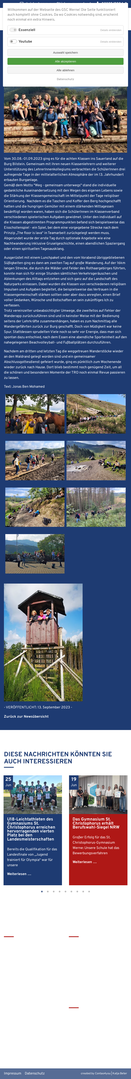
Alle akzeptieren (65, 61)
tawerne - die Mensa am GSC (91, 1014)
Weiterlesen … (19, 874)
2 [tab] (48, 892)
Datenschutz (35, 1073)
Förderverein (79, 956)
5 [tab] (65, 892)
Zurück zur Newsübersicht (26, 716)
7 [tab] (77, 892)
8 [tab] (83, 892)
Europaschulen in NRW (87, 1034)
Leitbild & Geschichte (86, 943)
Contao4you (103, 1073)
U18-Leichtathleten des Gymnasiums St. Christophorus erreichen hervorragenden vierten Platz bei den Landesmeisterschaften (31, 829)
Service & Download (84, 963)
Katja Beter (120, 1073)
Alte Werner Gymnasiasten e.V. (93, 1047)
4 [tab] (60, 892)
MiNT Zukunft (80, 1040)
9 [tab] (89, 892)
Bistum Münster (81, 1027)
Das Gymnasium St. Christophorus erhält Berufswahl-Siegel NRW (96, 823)
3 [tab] (54, 892)
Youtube (25, 41)
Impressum (12, 1073)
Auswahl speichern (65, 52)
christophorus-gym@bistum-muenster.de (26, 980)
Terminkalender (81, 949)
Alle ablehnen (66, 70)
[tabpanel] (33, 830)
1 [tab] (42, 892)
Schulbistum (79, 1021)
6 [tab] (71, 892)
